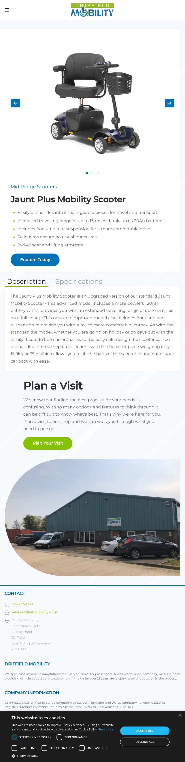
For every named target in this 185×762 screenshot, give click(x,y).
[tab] (87, 173)
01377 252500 (22, 604)
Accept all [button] (144, 731)
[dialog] (92, 736)
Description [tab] (26, 281)
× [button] (180, 716)
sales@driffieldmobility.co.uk (35, 612)
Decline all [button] (145, 742)
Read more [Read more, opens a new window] (105, 729)
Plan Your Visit (48, 443)
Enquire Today (35, 259)
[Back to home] (92, 10)
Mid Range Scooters (34, 186)
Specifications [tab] (78, 281)
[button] (7, 10)
